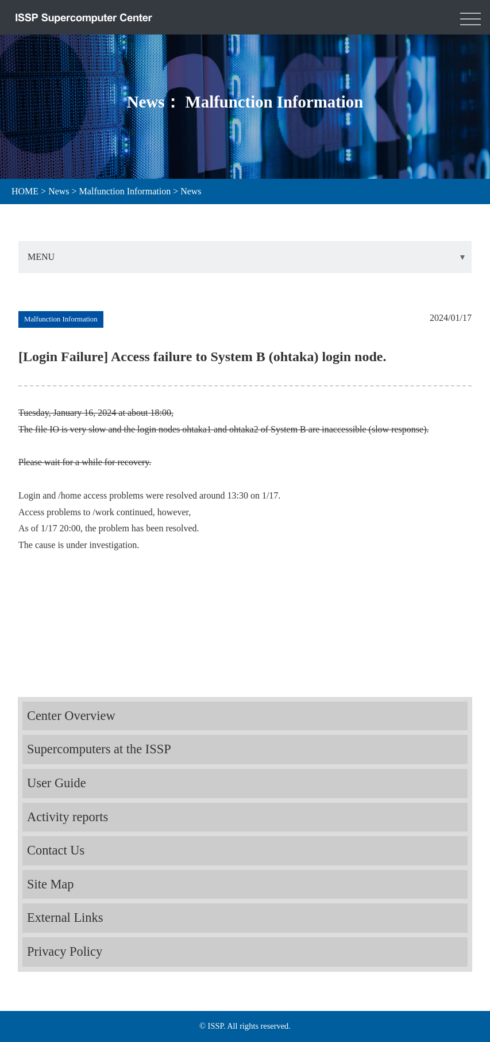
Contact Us (55, 850)
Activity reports (67, 817)
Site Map (50, 884)
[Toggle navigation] (470, 17)
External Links (65, 917)
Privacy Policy (64, 951)
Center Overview (71, 715)
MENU (41, 257)
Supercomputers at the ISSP (99, 749)
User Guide (56, 783)
